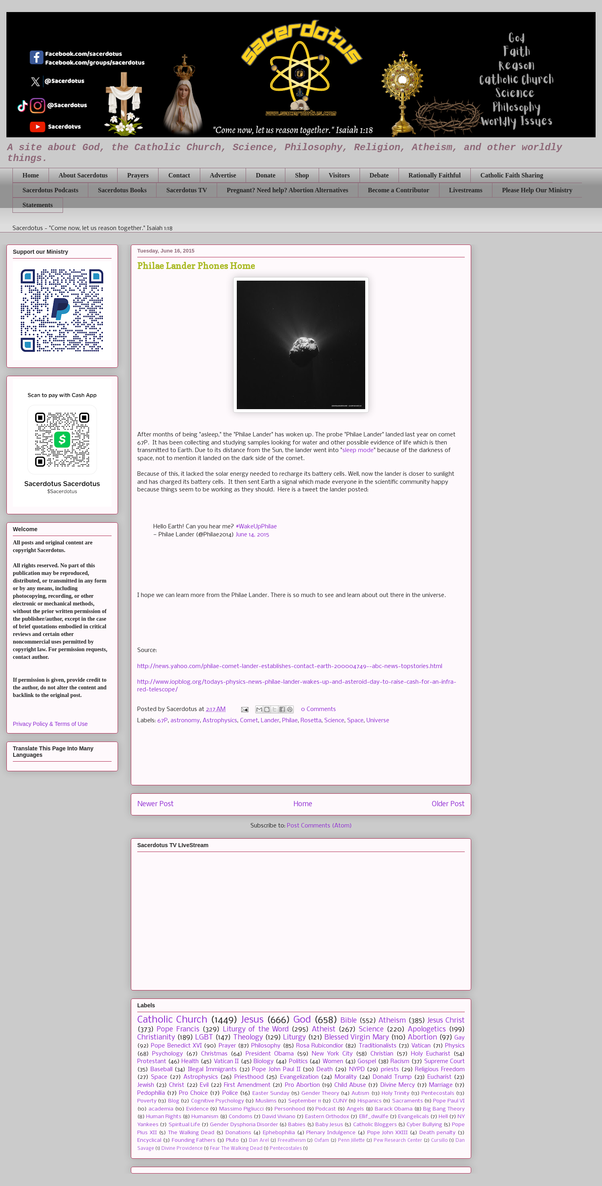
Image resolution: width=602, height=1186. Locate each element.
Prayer (227, 1046)
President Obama (270, 1054)
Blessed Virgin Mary (356, 1037)
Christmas (214, 1054)
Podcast (325, 1109)
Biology (264, 1061)
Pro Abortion (302, 1085)
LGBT (204, 1037)
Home (30, 175)
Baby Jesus (329, 1125)
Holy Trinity (395, 1093)
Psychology (167, 1054)
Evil (204, 1085)
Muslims (266, 1101)
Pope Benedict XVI (176, 1046)
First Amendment (247, 1085)
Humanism (204, 1117)
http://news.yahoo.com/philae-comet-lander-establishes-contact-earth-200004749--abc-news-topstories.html (289, 666)
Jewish (145, 1085)
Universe (377, 720)
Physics (455, 1046)
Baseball (161, 1069)
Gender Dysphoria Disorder (244, 1125)
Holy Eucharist (430, 1054)
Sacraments (407, 1101)
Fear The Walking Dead (236, 1148)
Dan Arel (259, 1140)
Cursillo (439, 1140)
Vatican (421, 1046)
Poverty (147, 1101)
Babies (296, 1125)
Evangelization (299, 1077)
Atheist (324, 1029)
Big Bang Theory (444, 1109)
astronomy (185, 720)
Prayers (137, 175)
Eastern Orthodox (327, 1117)
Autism (360, 1093)
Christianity (156, 1037)
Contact (179, 175)
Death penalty (437, 1133)
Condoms (240, 1117)
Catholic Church (172, 1020)
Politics (298, 1061)
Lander (270, 720)
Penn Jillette (351, 1140)
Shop (302, 175)
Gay (459, 1038)
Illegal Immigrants (212, 1069)
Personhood (290, 1109)
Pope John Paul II (276, 1069)
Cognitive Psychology (217, 1101)
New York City (332, 1054)
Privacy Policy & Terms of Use (50, 724)
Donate (265, 175)
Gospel (367, 1061)
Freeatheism (292, 1140)
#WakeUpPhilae (256, 527)
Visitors (339, 175)
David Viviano (278, 1117)
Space (355, 720)
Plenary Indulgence (331, 1133)
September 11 (304, 1101)
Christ (176, 1085)
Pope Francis (178, 1029)
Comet (249, 720)
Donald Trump (392, 1077)
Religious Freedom (440, 1069)
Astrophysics (220, 720)
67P (162, 720)
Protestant (151, 1061)
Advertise (223, 175)
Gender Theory (320, 1093)
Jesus (252, 1020)
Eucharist (439, 1077)
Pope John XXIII (387, 1133)
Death (325, 1069)
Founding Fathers (194, 1140)
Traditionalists (378, 1046)
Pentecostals (437, 1093)
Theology (248, 1037)
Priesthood (249, 1077)
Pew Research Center (398, 1140)
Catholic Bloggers (375, 1125)
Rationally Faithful (435, 175)
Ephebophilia (279, 1133)
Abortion (422, 1037)
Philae (290, 720)
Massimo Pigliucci (241, 1109)
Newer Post (155, 804)
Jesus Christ (446, 1021)
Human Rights (163, 1117)
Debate (379, 175)
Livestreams (465, 190)
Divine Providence (182, 1148)
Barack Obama (394, 1109)
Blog (173, 1101)
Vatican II (226, 1061)
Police (230, 1093)
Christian (381, 1054)
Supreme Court (444, 1061)
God (302, 1020)
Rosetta (311, 720)
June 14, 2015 (252, 535)
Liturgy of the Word (256, 1029)
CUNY (340, 1101)
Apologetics (427, 1029)
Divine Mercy (397, 1085)
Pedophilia (151, 1093)
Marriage (441, 1085)
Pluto (232, 1140)
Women (333, 1061)
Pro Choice (193, 1093)
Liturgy (294, 1037)
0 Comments (318, 709)
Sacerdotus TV (186, 190)
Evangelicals (413, 1117)
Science (334, 720)
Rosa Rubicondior (319, 1046)
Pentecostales (286, 1148)
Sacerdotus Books (122, 190)
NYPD (357, 1069)
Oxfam (321, 1140)
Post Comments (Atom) (319, 826)
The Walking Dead (191, 1133)
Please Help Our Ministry (537, 190)
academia (160, 1109)
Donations (238, 1133)
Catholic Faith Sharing (511, 175)
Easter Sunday (270, 1093)
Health (190, 1061)
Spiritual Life (184, 1125)
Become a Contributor (398, 190)
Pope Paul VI (449, 1101)
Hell (443, 1117)
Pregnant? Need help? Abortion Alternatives (287, 190)
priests (390, 1069)
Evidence (197, 1109)
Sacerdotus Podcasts (50, 190)
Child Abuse (350, 1085)
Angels (355, 1109)
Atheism (392, 1021)
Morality (346, 1077)
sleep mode (358, 450)
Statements (37, 205)
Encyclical (149, 1140)
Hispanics (370, 1101)
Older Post (448, 804)
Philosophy (266, 1046)
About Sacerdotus (83, 175)
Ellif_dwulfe (373, 1117)
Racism (399, 1061)
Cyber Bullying (424, 1125)
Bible (348, 1021)
